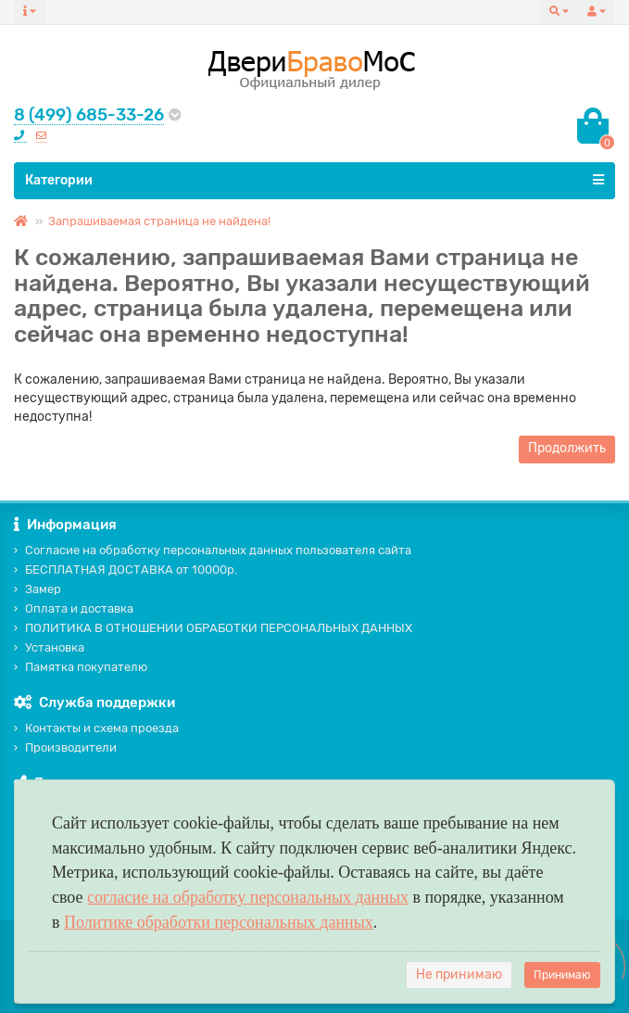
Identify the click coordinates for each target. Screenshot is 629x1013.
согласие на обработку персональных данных (248, 897)
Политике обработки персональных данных (218, 922)
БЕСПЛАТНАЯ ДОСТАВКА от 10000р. (125, 569)
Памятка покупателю (80, 667)
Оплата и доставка (73, 608)
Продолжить (567, 448)
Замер (37, 589)
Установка (49, 647)
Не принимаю (459, 974)
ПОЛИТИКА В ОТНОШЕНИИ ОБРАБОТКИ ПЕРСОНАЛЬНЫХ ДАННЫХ (213, 628)
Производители (65, 747)
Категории (314, 179)
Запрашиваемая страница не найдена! (159, 221)
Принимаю (562, 975)
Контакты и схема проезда (96, 728)
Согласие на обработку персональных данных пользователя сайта (212, 550)
